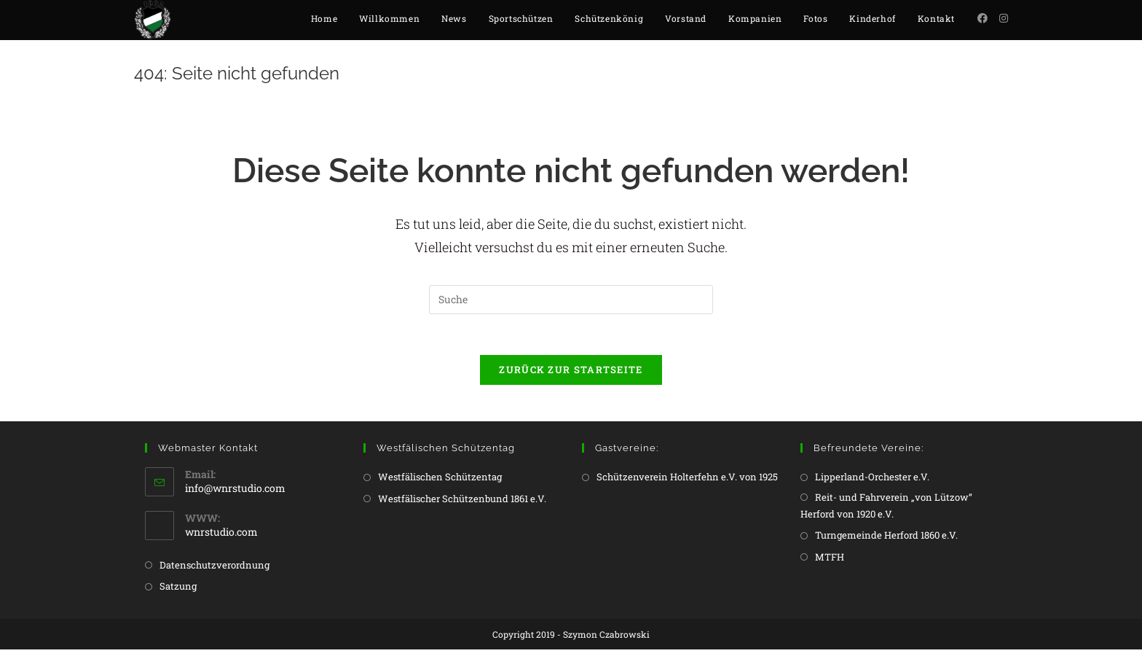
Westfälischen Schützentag (440, 483)
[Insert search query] (571, 303)
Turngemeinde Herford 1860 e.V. (886, 541)
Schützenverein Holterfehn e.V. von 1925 (687, 483)
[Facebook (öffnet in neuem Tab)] (982, 18)
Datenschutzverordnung (214, 571)
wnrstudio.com (221, 538)
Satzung (178, 592)
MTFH (829, 563)
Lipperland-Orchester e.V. (872, 483)
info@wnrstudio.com (235, 494)
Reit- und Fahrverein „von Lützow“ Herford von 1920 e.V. (886, 512)
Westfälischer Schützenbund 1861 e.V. (462, 505)
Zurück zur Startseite (570, 376)
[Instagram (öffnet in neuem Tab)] (1003, 18)
